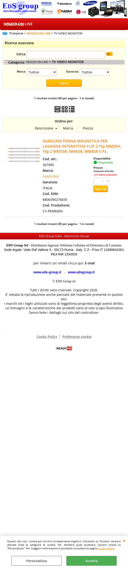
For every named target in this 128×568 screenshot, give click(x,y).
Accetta (92, 561)
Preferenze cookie (76, 337)
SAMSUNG (51, 176)
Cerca (20, 54)
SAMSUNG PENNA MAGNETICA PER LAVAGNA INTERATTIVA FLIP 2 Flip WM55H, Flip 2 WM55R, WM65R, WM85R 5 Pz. (82, 146)
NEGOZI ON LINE (18, 24)
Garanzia (72, 71)
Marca (21, 71)
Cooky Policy (106, 548)
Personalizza (36, 561)
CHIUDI (124, 540)
